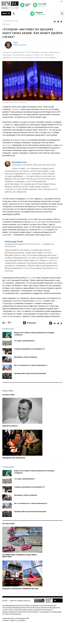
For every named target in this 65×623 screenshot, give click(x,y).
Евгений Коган (19, 162)
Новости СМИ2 (7, 391)
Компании (6, 24)
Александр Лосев (14, 241)
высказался (7, 145)
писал (28, 277)
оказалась (38, 301)
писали (34, 222)
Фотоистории (8, 395)
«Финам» (16, 109)
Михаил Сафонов (20, 45)
